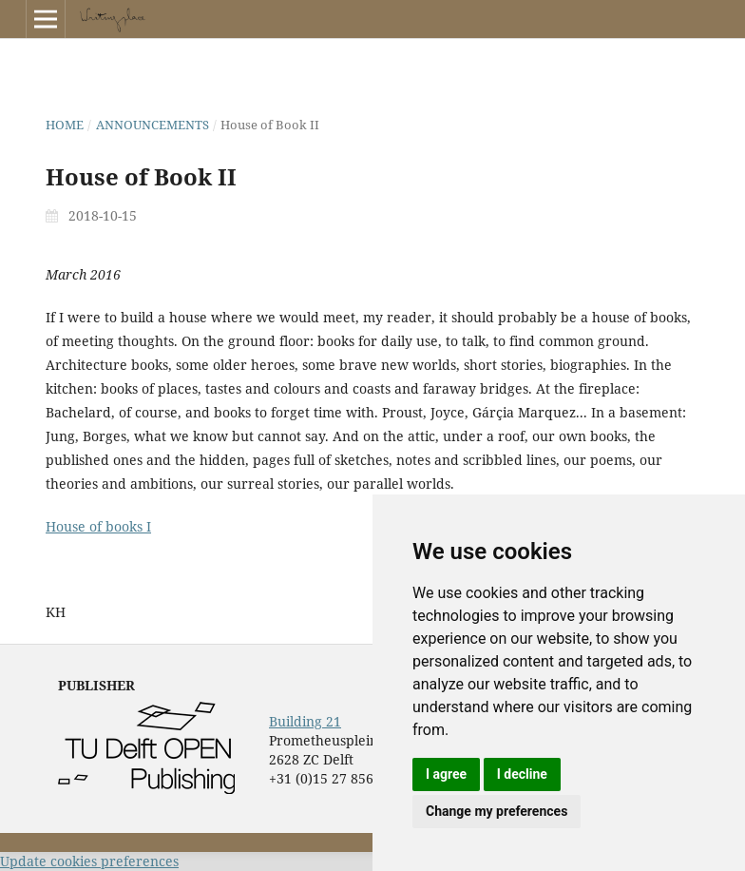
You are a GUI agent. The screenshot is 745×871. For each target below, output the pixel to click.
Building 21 (305, 721)
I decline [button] (522, 774)
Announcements (152, 124)
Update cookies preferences (89, 861)
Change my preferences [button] (496, 811)
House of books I (98, 526)
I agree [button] (446, 774)
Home (65, 124)
